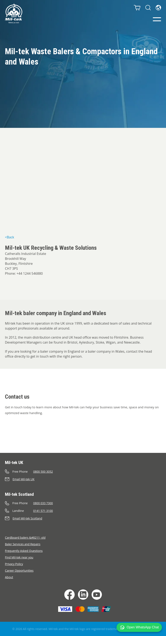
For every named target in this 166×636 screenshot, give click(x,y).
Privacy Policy (14, 564)
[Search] (148, 7)
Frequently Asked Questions (24, 551)
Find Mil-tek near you (19, 557)
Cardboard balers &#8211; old (25, 537)
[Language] (158, 7)
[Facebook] (69, 594)
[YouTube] (97, 594)
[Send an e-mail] (83, 479)
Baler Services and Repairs (22, 544)
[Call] (83, 471)
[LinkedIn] (83, 594)
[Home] (13, 13)
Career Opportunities (19, 570)
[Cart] (137, 7)
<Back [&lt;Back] (9, 237)
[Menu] (157, 19)
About (9, 577)
